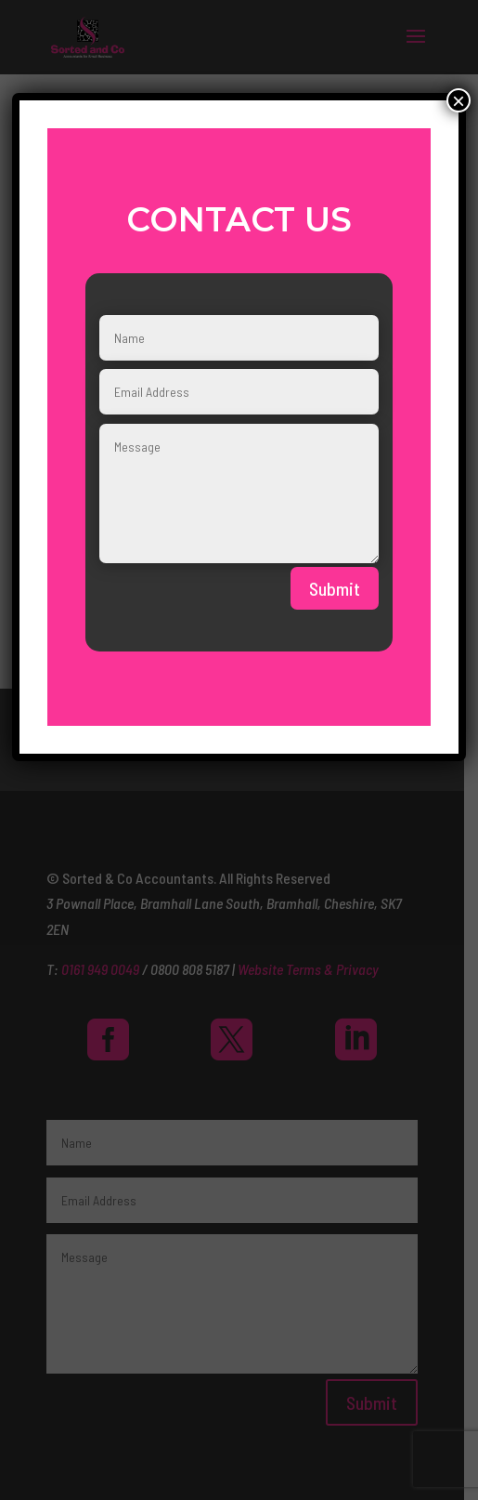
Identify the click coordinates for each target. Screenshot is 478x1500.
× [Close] (458, 100)
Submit (334, 588)
